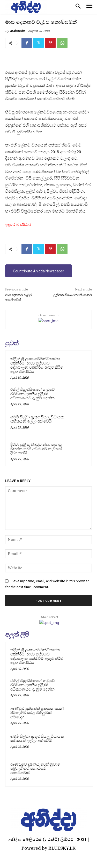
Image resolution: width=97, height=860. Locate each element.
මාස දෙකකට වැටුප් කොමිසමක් (18, 297)
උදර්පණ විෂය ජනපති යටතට (72, 295)
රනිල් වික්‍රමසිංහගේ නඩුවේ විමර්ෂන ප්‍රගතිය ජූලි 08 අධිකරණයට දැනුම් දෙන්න (32, 393)
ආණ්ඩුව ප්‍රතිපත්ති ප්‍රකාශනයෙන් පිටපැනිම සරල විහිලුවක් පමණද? (37, 713)
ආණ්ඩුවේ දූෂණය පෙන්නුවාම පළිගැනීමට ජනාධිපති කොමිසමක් (35, 768)
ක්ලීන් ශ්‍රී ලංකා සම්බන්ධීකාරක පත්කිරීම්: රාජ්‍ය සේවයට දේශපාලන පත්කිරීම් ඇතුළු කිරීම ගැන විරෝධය (36, 365)
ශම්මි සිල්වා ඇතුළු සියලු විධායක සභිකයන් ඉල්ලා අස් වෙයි (37, 419)
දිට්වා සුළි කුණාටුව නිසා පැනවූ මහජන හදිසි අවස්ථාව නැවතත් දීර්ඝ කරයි (36, 448)
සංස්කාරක (17, 31)
